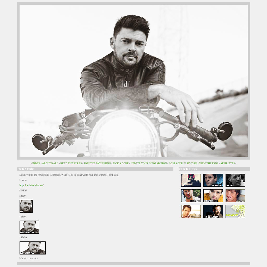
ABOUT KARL (50, 163)
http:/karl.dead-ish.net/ (32, 185)
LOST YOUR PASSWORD (183, 163)
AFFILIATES (227, 163)
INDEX (36, 163)
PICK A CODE (121, 163)
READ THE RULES (71, 163)
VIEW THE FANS (209, 163)
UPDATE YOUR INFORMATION (149, 163)
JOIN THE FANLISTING (97, 163)
